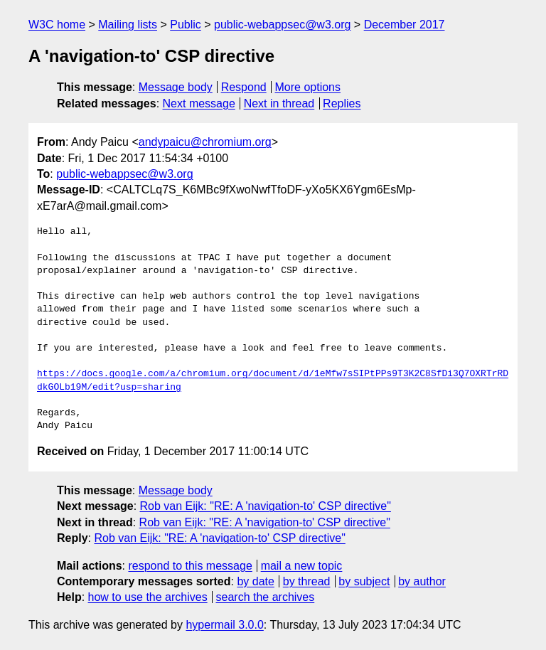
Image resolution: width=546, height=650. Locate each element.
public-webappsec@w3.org (282, 24)
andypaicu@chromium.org (205, 142)
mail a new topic (302, 566)
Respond (244, 87)
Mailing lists (127, 24)
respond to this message (190, 566)
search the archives (265, 597)
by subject (364, 581)
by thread (307, 581)
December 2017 (404, 24)
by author (422, 581)
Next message (199, 103)
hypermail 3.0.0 (224, 625)
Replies (341, 103)
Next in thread (279, 103)
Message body (176, 87)
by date (255, 581)
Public (185, 24)
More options (308, 87)
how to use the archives (148, 597)
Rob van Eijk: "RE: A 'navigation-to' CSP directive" (265, 506)
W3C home (56, 24)
